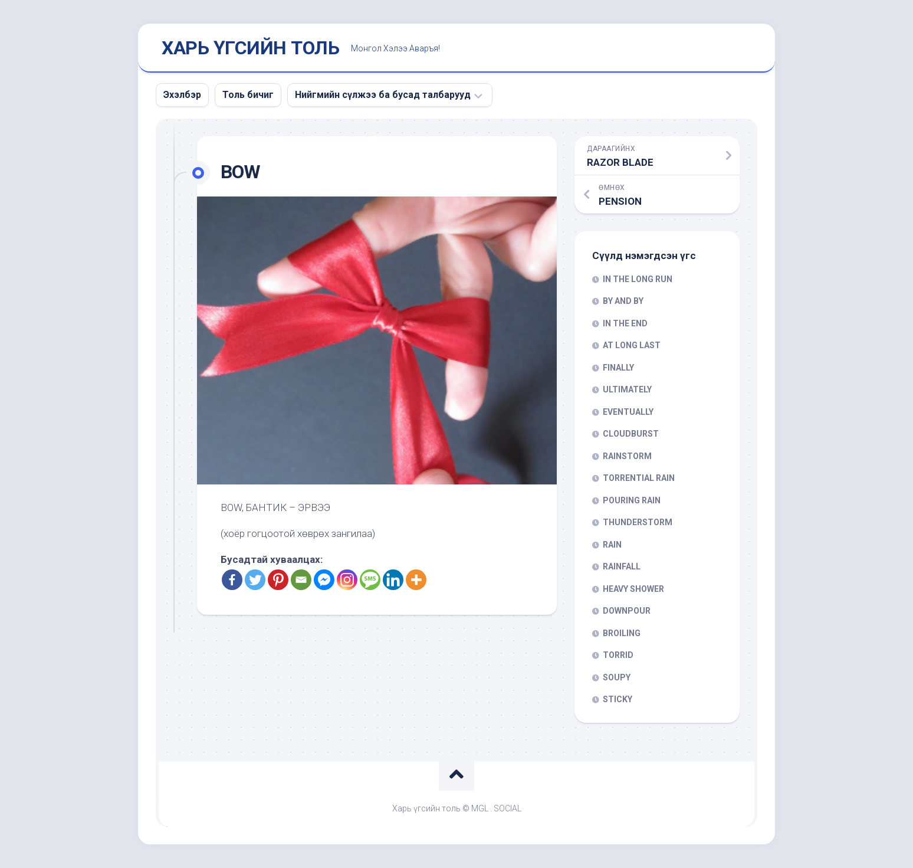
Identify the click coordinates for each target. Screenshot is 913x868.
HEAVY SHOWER (633, 589)
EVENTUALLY (628, 412)
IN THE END (625, 323)
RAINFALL (622, 566)
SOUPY (616, 677)
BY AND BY (623, 301)
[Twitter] (255, 579)
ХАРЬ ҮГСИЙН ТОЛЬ (250, 48)
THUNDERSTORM (637, 522)
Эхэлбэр (182, 94)
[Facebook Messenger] (324, 579)
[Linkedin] (393, 579)
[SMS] (370, 579)
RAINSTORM (627, 456)
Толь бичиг (248, 94)
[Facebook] (232, 579)
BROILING (622, 633)
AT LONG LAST (632, 345)
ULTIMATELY (627, 389)
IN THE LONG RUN (637, 279)
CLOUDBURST (631, 433)
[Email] (301, 579)
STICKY (617, 699)
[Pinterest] (278, 579)
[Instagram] (347, 579)
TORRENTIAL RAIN (639, 478)
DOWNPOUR (627, 610)
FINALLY (618, 367)
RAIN (612, 544)
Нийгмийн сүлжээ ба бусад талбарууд (383, 94)
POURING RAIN (632, 500)
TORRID (618, 655)
